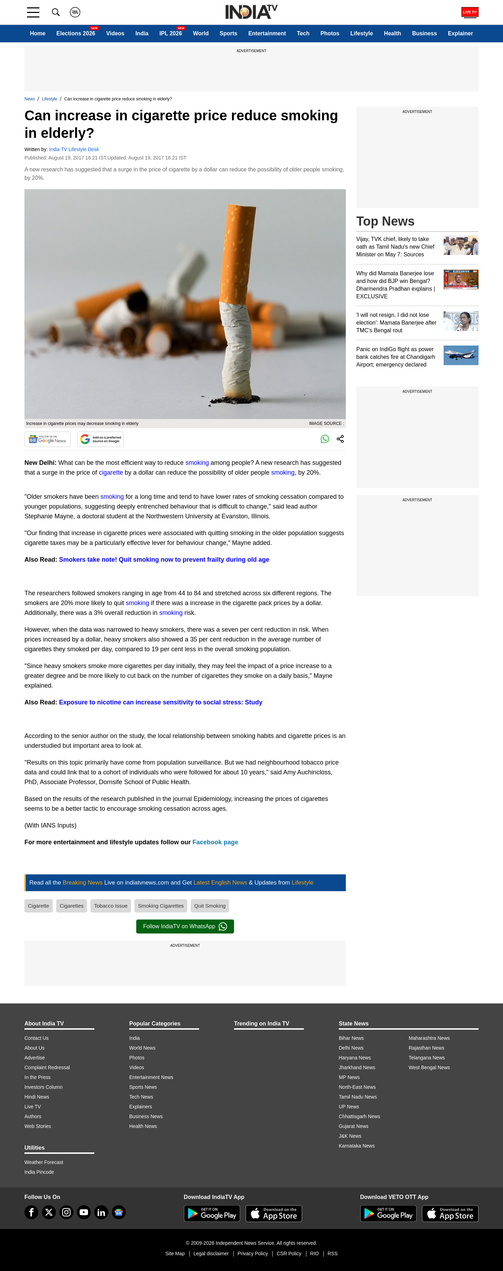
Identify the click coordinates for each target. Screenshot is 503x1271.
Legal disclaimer (211, 1253)
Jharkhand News (357, 1067)
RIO (314, 1253)
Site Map (174, 1253)
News (29, 99)
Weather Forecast (43, 1162)
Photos (329, 33)
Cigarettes (71, 906)
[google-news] (119, 1212)
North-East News (357, 1087)
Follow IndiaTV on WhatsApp (185, 926)
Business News (146, 1116)
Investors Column (43, 1087)
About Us (34, 1048)
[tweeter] (49, 1212)
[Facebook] (31, 1212)
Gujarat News (354, 1126)
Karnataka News (357, 1146)
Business (424, 33)
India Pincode (39, 1172)
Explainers (140, 1106)
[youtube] (84, 1212)
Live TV (32, 1106)
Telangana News (427, 1057)
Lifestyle (361, 33)
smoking (198, 462)
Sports (229, 33)
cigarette (112, 472)
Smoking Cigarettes (161, 906)
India (142, 33)
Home (37, 33)
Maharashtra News (429, 1038)
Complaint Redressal (47, 1067)
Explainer (460, 33)
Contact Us (36, 1038)
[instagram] (66, 1212)
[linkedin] (101, 1212)
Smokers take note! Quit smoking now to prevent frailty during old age (164, 559)
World (201, 33)
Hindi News (36, 1097)
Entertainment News (151, 1077)
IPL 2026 (170, 33)
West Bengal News (429, 1067)
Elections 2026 (76, 33)
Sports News (143, 1087)
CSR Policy (289, 1253)
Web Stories (37, 1126)
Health (392, 33)
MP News (349, 1077)
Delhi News (351, 1048)
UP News (349, 1106)
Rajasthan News (426, 1048)
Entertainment (267, 33)
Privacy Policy (253, 1253)
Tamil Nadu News (358, 1097)
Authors (32, 1116)
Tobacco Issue (110, 906)
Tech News (141, 1097)
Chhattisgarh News (359, 1116)
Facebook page (215, 842)
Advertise (34, 1057)
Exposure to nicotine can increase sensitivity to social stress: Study (160, 702)
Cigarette (38, 906)
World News (142, 1048)
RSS (333, 1253)
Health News (143, 1126)
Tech (303, 33)
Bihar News (351, 1038)
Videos (115, 33)
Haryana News (355, 1057)
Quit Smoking (210, 906)
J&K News (350, 1136)
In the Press (37, 1077)
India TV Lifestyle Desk (74, 149)
